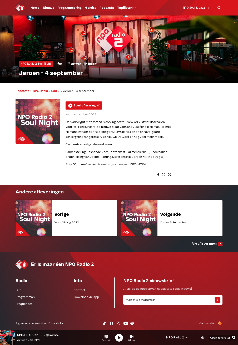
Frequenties (24, 304)
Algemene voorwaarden (31, 323)
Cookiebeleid (207, 323)
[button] (106, 337)
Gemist (90, 7)
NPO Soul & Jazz (196, 7)
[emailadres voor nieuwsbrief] (172, 300)
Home (35, 7)
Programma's (25, 297)
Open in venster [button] (222, 337)
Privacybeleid (56, 323)
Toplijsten (126, 7)
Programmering (69, 7)
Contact (79, 290)
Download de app (86, 297)
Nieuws (48, 7)
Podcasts (107, 7)
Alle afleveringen (207, 244)
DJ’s (18, 290)
